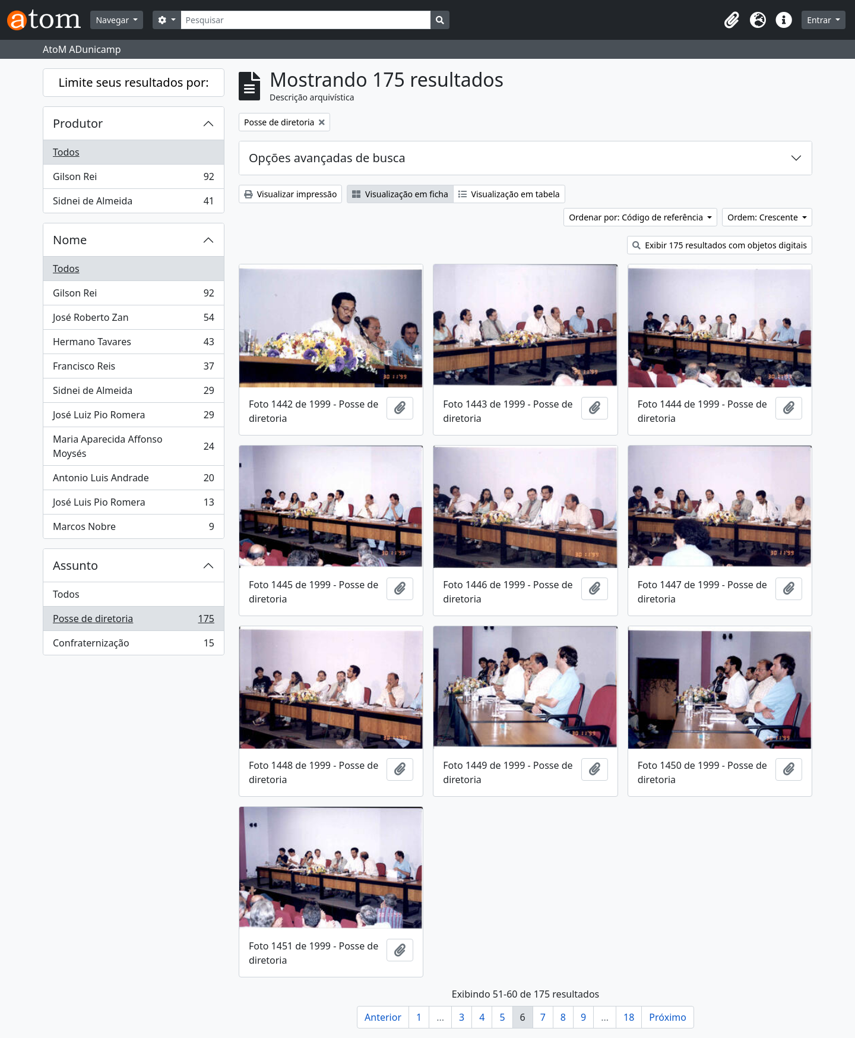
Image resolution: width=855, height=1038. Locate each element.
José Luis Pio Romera (133, 505)
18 (628, 1017)
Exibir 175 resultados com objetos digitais (720, 245)
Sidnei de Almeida (133, 203)
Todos (66, 152)
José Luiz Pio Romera (133, 417)
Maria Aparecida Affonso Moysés (133, 446)
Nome (70, 240)
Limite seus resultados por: (133, 82)
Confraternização (133, 645)
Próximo (667, 1017)
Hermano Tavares (133, 344)
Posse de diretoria (133, 621)
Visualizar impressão (290, 194)
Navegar (113, 20)
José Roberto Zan (133, 320)
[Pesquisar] (306, 20)
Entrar (820, 20)
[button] (731, 20)
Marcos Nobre (133, 528)
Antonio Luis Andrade (133, 480)
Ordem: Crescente (763, 217)
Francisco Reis (133, 368)
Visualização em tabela (509, 194)
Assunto (75, 565)
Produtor (78, 123)
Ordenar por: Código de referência (637, 217)
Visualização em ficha (400, 194)
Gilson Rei (133, 179)
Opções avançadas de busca (327, 158)
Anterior (383, 1017)
